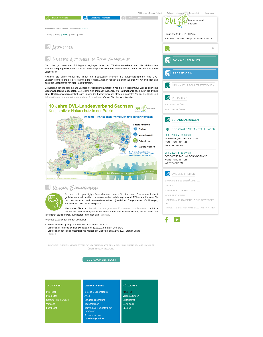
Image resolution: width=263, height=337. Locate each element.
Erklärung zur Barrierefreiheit (150, 13)
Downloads (128, 304)
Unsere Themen (100, 17)
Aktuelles (84, 29)
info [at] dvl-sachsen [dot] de (199, 38)
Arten (87, 296)
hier (117, 97)
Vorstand (50, 304)
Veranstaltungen (131, 296)
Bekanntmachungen (175, 13)
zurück (52, 234)
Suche (56, 22)
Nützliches (136, 17)
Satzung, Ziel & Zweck (57, 300)
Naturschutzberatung (95, 300)
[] (48, 34)
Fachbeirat (51, 308)
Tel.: (167, 38)
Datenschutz (194, 13)
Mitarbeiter (51, 296)
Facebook (104, 215)
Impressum (209, 13)
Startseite (64, 29)
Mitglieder (51, 292)
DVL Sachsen (60, 17)
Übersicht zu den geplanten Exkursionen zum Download (117, 208)
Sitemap (127, 308)
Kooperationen (92, 304)
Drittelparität (129, 300)
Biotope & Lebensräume (97, 292)
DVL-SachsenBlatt (102, 259)
